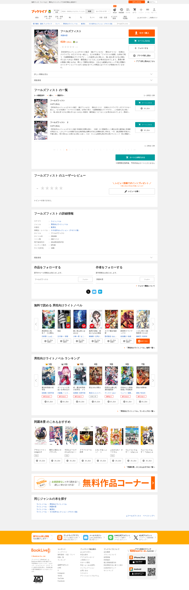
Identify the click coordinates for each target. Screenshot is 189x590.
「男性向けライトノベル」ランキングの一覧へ (137, 411)
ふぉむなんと (52, 336)
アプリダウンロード (87, 557)
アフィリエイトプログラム (89, 576)
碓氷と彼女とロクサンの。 (55, 451)
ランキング (61, 560)
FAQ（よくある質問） (88, 565)
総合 (37, 17)
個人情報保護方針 (110, 562)
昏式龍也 (108, 336)
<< (54, 150)
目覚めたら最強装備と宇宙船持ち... (126, 389)
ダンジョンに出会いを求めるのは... (63, 389)
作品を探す (84, 555)
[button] (48, 341)
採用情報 (107, 557)
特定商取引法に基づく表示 (113, 565)
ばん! (114, 393)
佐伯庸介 (123, 336)
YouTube (61, 578)
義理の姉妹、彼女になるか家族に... (95, 333)
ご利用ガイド (153, 17)
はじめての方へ (142, 17)
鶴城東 (91, 336)
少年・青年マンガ (48, 17)
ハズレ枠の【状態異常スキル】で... (142, 333)
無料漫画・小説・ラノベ (66, 555)
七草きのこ (99, 336)
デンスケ (108, 393)
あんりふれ (116, 336)
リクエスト (84, 573)
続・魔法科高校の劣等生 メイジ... (79, 389)
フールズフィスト (57, 100)
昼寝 (66, 336)
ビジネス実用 (114, 17)
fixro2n (143, 393)
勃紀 (59, 331)
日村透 (44, 336)
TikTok (60, 576)
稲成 (129, 336)
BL (70, 17)
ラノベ (92, 17)
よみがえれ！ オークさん (116, 451)
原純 (137, 393)
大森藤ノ (60, 393)
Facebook (61, 581)
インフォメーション (87, 568)
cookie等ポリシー (110, 568)
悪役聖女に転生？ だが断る (48, 332)
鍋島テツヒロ (132, 393)
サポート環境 (85, 562)
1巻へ (51, 95)
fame (101, 393)
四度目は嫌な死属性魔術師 (111, 388)
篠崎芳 (138, 336)
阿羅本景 (64, 35)
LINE (59, 568)
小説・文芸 (103, 17)
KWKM (144, 336)
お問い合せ (84, 570)
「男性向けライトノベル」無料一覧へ (140, 348)
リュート (123, 393)
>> (135, 150)
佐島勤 (44, 393)
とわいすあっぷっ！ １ (101, 451)
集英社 (53, 227)
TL (81, 17)
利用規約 (107, 560)
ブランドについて (110, 555)
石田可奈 (51, 393)
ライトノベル (56, 221)
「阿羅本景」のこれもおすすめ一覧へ (140, 467)
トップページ (62, 552)
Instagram (61, 573)
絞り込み (56, 11)
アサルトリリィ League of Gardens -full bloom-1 (40, 453)
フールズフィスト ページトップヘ (140, 516)
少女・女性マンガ (59, 17)
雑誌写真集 (125, 17)
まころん (84, 336)
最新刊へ (60, 95)
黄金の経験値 (141, 387)
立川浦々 (60, 336)
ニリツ (67, 393)
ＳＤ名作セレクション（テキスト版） (65, 230)
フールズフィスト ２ (59, 122)
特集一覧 (61, 557)
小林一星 (76, 336)
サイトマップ (108, 570)
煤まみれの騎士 (95, 387)
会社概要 (107, 552)
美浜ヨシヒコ (93, 393)
